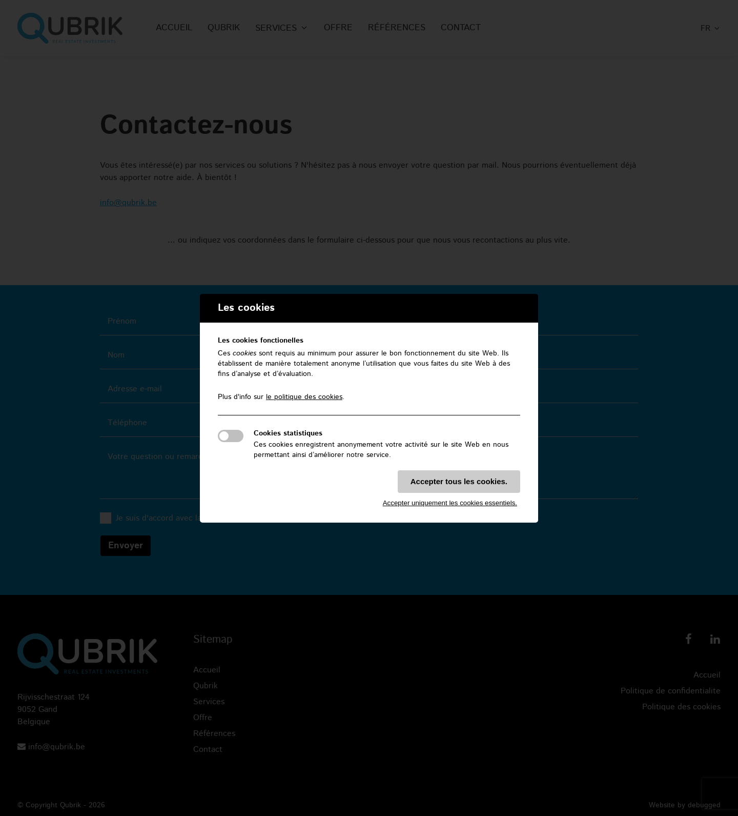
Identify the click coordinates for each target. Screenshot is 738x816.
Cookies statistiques (288, 433)
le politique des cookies (304, 397)
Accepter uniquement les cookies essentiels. (450, 503)
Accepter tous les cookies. (459, 481)
